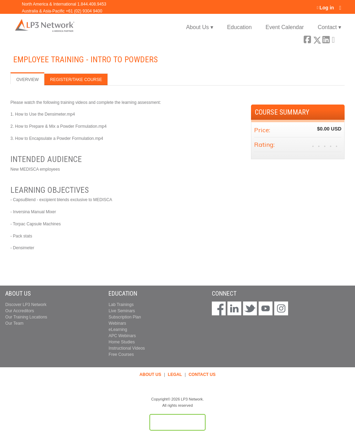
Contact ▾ (329, 27)
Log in (326, 7)
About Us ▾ (199, 27)
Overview (27, 79)
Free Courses (121, 354)
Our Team (14, 323)
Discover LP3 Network (25, 304)
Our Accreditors (19, 310)
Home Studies (122, 342)
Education (239, 27)
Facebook (307, 39)
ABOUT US (150, 374)
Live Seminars (122, 310)
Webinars (117, 323)
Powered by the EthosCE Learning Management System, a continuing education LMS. (177, 422)
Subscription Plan (125, 317)
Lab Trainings (121, 304)
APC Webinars (122, 335)
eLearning (118, 329)
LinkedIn (325, 39)
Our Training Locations (26, 317)
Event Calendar (285, 27)
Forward (335, 39)
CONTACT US (202, 374)
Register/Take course (76, 79)
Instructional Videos (127, 348)
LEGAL (175, 374)
